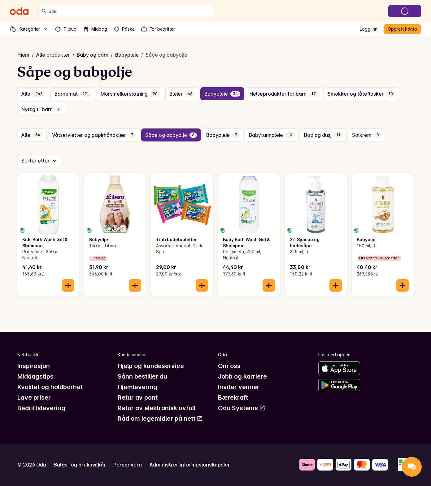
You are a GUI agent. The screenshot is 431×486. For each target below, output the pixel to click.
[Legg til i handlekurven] (68, 285)
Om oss (229, 366)
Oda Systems (241, 408)
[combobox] (130, 11)
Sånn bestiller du (142, 376)
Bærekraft (233, 397)
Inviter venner (238, 387)
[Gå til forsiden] (19, 11)
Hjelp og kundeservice (151, 366)
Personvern (127, 465)
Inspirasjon (33, 366)
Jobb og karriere (242, 376)
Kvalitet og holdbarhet (50, 387)
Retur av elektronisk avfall (156, 408)
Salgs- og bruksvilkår (80, 465)
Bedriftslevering (41, 408)
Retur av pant (138, 397)
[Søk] (44, 11)
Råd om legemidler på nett (160, 418)
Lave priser (34, 397)
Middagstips (35, 376)
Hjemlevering (137, 387)
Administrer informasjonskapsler (189, 465)
